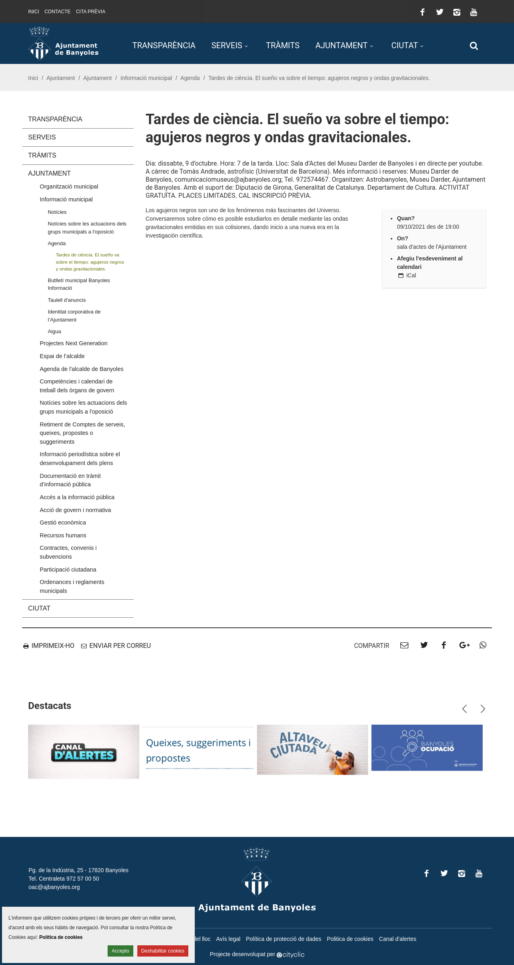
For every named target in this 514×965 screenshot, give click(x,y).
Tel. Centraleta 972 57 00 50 (64, 878)
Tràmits (283, 45)
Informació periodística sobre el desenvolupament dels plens (80, 458)
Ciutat (405, 45)
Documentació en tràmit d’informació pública (70, 480)
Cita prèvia (90, 11)
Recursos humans (63, 535)
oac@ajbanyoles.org (54, 887)
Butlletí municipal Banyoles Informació (79, 284)
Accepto (120, 951)
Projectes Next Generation (74, 343)
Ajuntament (341, 45)
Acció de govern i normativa (75, 510)
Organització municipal (69, 186)
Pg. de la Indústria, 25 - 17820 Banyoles (78, 870)
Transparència (164, 45)
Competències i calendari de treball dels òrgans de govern (77, 385)
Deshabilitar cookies (162, 951)
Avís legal (228, 939)
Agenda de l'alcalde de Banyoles (81, 369)
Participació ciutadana (68, 569)
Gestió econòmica (63, 522)
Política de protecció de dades (284, 939)
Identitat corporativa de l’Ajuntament (74, 315)
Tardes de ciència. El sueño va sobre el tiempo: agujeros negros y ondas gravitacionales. (90, 261)
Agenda (190, 78)
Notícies (57, 212)
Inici (33, 11)
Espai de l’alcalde (62, 356)
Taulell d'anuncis (67, 300)
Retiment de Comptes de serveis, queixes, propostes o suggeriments (82, 433)
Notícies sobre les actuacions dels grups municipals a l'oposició (87, 227)
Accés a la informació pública (77, 497)
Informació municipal (146, 78)
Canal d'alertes (397, 939)
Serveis (226, 45)
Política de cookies (61, 937)
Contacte (58, 11)
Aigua (54, 331)
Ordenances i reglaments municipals (72, 586)
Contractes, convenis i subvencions (68, 552)
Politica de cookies (350, 939)
